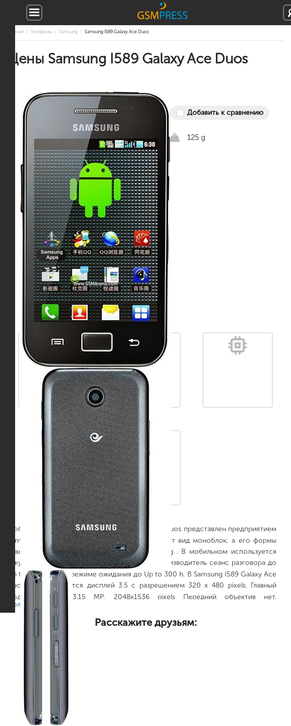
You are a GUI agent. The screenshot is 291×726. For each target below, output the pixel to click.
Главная (16, 31)
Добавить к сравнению (225, 112)
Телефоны (41, 31)
